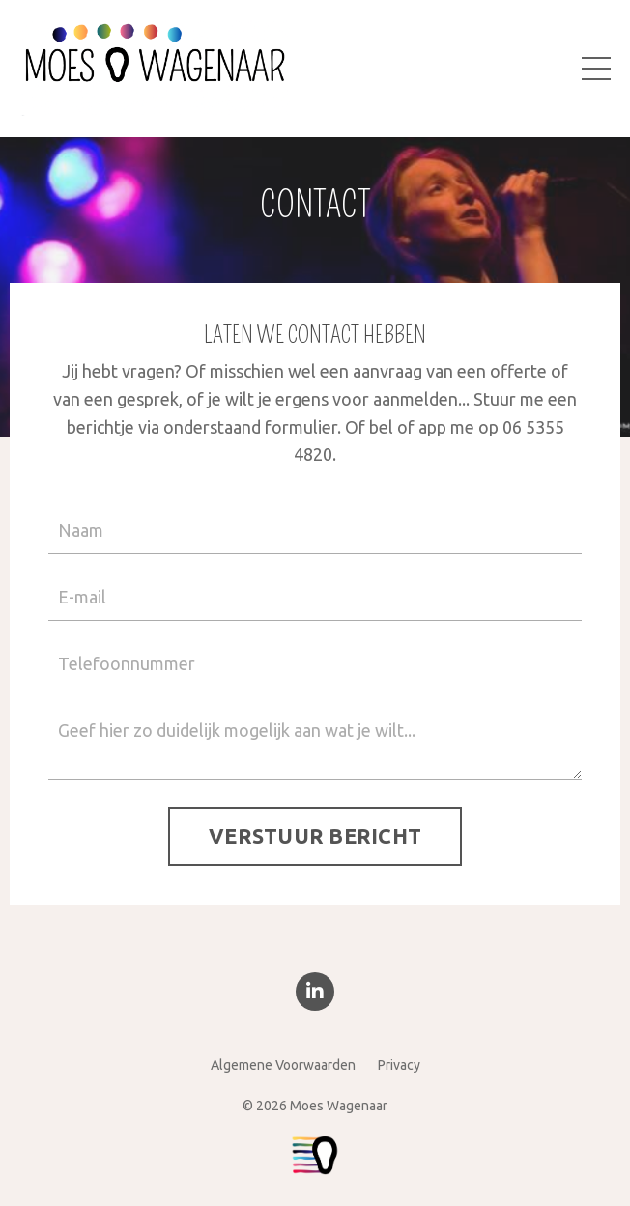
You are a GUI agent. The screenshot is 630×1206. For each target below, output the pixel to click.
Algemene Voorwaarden (283, 1065)
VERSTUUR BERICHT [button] (315, 836)
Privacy (399, 1065)
